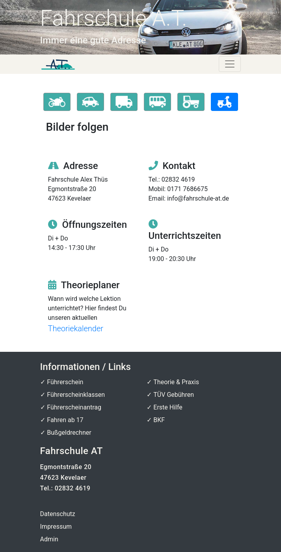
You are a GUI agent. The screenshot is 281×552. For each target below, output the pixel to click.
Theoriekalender (76, 328)
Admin (49, 539)
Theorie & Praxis (176, 382)
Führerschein (65, 382)
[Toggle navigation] (230, 64)
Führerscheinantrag (74, 407)
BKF (159, 420)
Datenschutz (57, 514)
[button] (57, 102)
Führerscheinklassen (76, 394)
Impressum (56, 526)
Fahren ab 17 (65, 420)
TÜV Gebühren (173, 394)
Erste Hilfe (167, 407)
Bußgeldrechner (69, 432)
